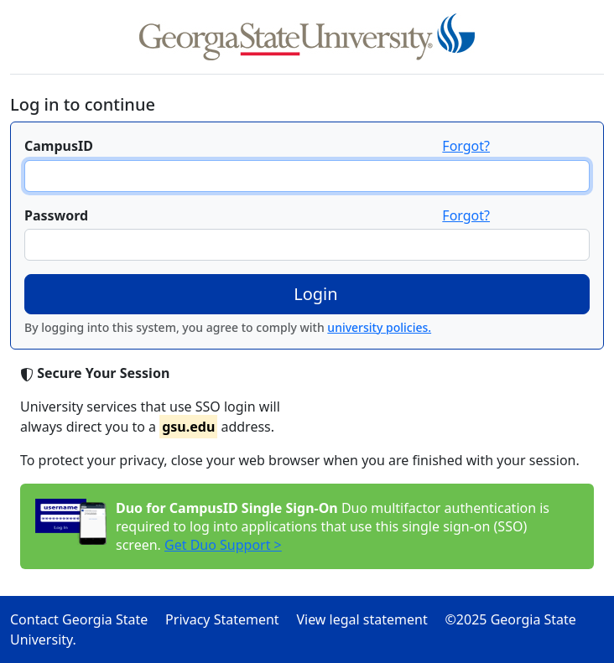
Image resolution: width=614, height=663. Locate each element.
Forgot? (466, 146)
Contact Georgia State (86, 619)
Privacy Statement (229, 619)
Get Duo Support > (223, 545)
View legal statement (368, 619)
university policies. (379, 327)
